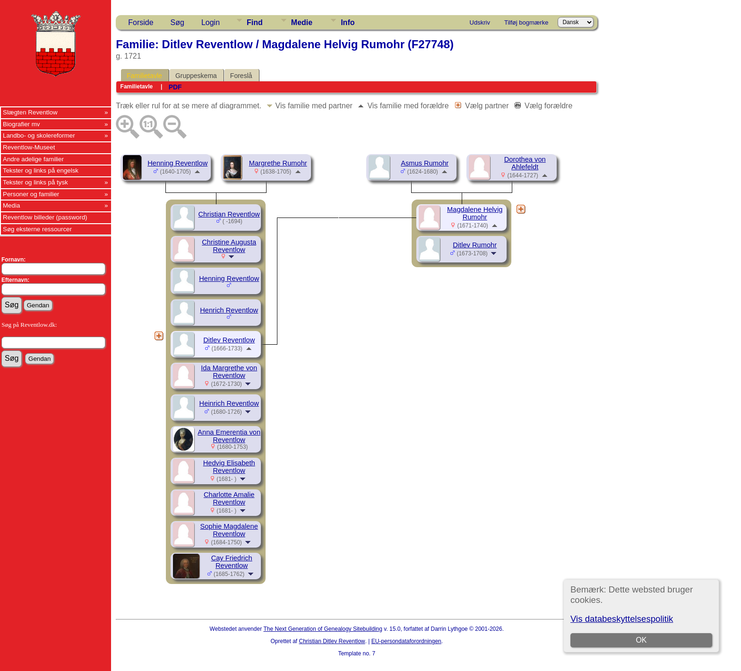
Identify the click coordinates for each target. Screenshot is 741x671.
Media (11, 205)
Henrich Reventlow (229, 310)
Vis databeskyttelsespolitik (621, 619)
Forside (140, 22)
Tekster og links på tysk (35, 182)
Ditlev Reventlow (229, 340)
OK (641, 640)
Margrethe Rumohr (278, 163)
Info (347, 22)
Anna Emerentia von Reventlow (229, 436)
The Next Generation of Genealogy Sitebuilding (322, 629)
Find (255, 22)
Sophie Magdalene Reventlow (229, 530)
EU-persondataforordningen (406, 641)
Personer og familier (31, 194)
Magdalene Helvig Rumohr (474, 213)
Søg (177, 22)
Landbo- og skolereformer (39, 135)
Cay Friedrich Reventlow (231, 561)
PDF (175, 87)
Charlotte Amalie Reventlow (229, 498)
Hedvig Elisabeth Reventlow (229, 466)
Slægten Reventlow (30, 112)
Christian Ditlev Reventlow (332, 641)
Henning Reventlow (177, 163)
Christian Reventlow (229, 214)
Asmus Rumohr (424, 163)
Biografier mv (21, 124)
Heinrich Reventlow (229, 403)
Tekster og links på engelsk (40, 170)
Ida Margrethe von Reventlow (229, 371)
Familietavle (144, 75)
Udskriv (480, 22)
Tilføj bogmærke (526, 22)
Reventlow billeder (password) (45, 217)
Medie (301, 22)
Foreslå (241, 75)
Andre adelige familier (33, 159)
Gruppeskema (196, 75)
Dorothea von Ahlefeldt (525, 163)
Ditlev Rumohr (475, 245)
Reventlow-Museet (29, 147)
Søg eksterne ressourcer (37, 229)
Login (210, 22)
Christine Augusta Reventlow (229, 245)
